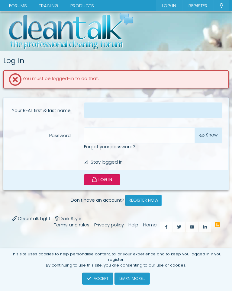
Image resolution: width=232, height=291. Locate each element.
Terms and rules (71, 225)
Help (133, 225)
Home (150, 225)
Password (60, 135)
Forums (18, 5)
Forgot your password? (109, 146)
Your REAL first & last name (41, 110)
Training (48, 5)
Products (82, 5)
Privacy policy (109, 225)
